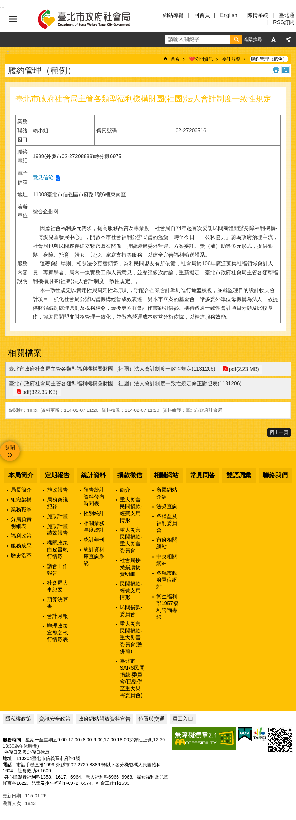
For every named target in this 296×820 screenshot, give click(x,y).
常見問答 (202, 475)
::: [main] (7, 52)
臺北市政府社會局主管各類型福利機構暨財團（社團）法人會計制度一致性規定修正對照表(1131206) (125, 383)
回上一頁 (279, 432)
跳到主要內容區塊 (3, 3)
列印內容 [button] (276, 70)
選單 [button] (13, 18)
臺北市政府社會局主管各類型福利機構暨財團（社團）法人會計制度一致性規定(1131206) (112, 369)
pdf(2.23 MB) (243, 369)
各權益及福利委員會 (166, 523)
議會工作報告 (57, 569)
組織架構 (21, 499)
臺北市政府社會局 (91, 19)
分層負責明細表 (21, 522)
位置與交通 (151, 719)
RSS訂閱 (283, 22)
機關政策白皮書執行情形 (57, 549)
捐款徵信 (129, 475)
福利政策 (21, 536)
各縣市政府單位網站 (166, 579)
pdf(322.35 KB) (38, 392)
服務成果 (21, 545)
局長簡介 (21, 490)
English (228, 15)
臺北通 (286, 15)
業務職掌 (21, 509)
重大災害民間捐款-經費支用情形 (131, 510)
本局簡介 (20, 475)
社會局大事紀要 (57, 586)
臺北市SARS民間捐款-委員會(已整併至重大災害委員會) (132, 678)
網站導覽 (173, 15)
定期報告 (57, 475)
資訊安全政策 (54, 719)
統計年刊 (94, 540)
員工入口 (182, 719)
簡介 (125, 490)
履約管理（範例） (269, 59)
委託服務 (231, 59)
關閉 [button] (10, 447)
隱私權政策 (18, 719)
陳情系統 (257, 15)
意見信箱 (43, 177)
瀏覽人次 (12, 803)
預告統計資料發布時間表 (94, 496)
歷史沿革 (21, 555)
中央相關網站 (166, 560)
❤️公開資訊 (201, 59)
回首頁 (202, 15)
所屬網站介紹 (166, 493)
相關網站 (166, 475)
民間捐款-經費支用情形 (131, 590)
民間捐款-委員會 (131, 610)
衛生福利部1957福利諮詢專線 (167, 607)
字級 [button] (273, 39)
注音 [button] (285, 70)
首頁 (175, 59)
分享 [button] (288, 39)
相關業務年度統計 (94, 526)
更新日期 (12, 795)
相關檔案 (25, 352)
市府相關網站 (166, 543)
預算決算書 (57, 603)
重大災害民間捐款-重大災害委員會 (131, 540)
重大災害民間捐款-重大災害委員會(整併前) (131, 637)
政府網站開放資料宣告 (104, 719)
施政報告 (57, 490)
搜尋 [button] (236, 39)
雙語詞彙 (238, 475)
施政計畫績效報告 (57, 529)
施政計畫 (57, 516)
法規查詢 (166, 506)
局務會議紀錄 (57, 503)
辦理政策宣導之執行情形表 (57, 632)
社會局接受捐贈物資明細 (130, 567)
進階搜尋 (253, 39)
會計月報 (57, 616)
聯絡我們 (275, 475)
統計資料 (93, 475)
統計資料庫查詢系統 (94, 556)
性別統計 (94, 513)
